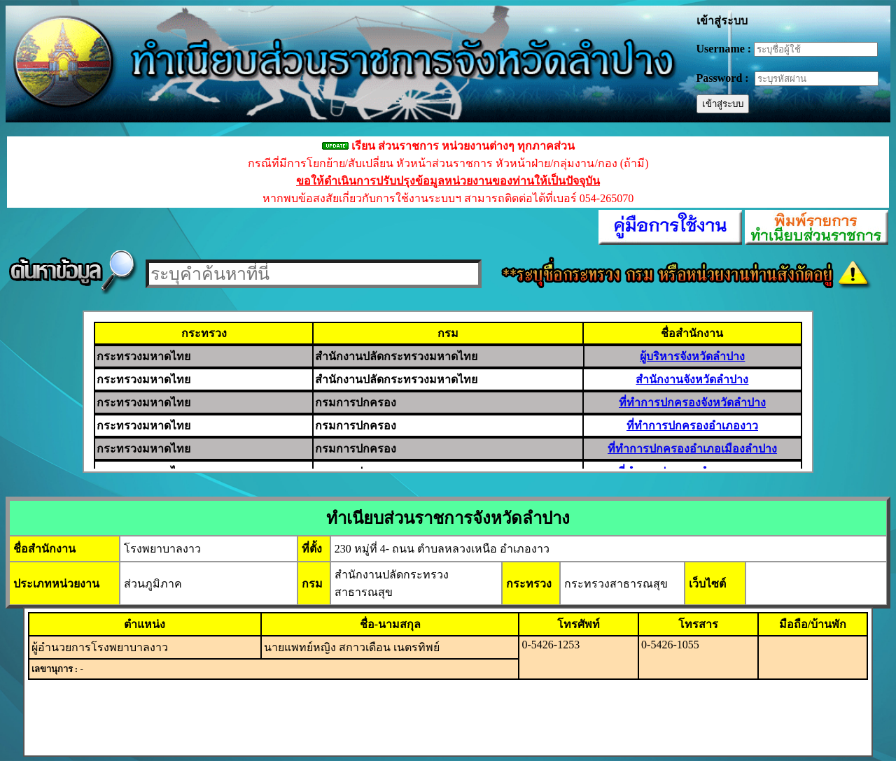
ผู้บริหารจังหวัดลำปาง (692, 356)
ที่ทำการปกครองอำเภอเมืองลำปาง (692, 449)
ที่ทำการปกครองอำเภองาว (692, 426)
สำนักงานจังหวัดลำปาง (692, 379)
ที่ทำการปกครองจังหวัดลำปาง (692, 402)
